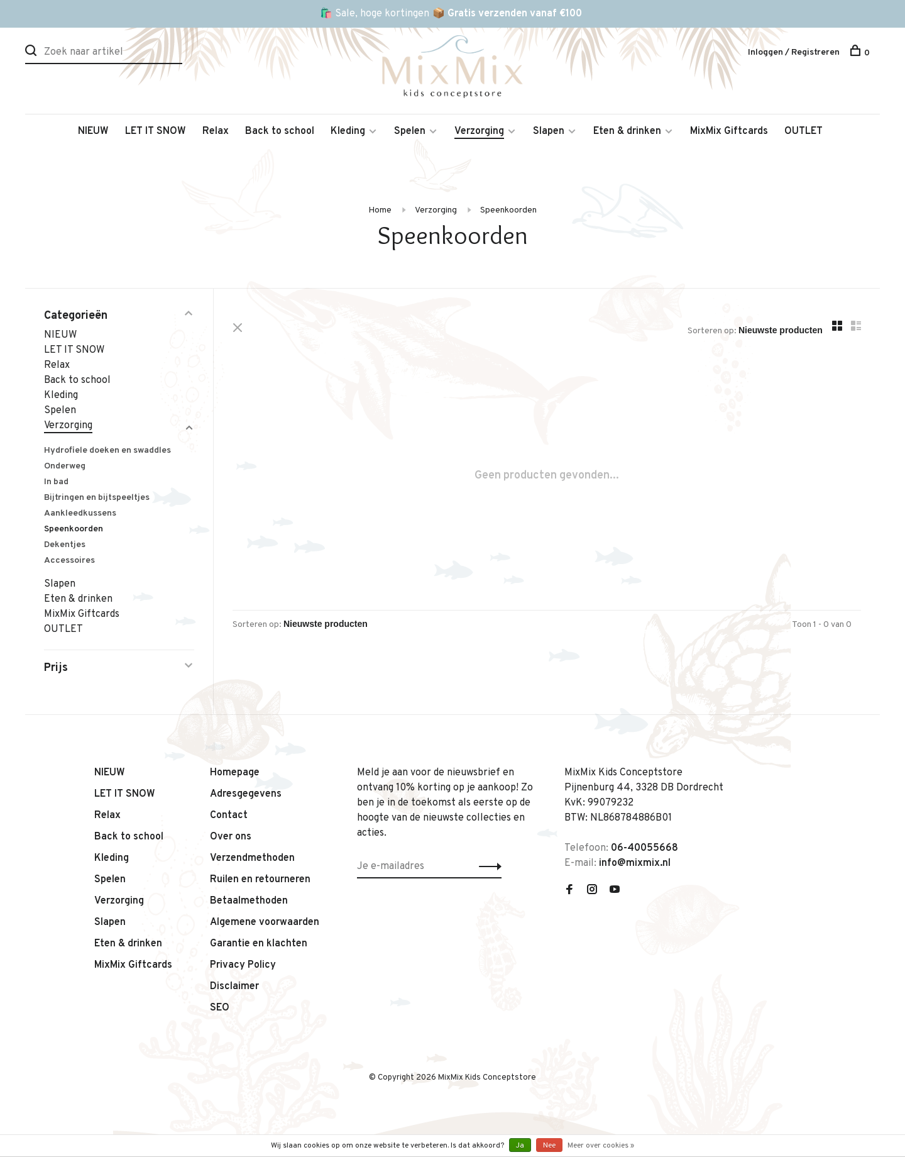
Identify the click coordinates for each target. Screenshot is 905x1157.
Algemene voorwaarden (264, 922)
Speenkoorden (508, 210)
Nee (549, 1146)
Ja (520, 1146)
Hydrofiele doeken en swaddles (107, 450)
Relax (215, 131)
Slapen (548, 131)
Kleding (348, 131)
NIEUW (93, 131)
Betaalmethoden (249, 901)
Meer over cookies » (601, 1146)
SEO (219, 1008)
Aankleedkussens (80, 513)
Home (380, 210)
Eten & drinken (627, 131)
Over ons (230, 837)
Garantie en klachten (258, 944)
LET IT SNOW (155, 131)
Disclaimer (234, 986)
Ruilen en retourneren (260, 879)
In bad (56, 482)
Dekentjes (64, 545)
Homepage (235, 773)
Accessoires (69, 560)
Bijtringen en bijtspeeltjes (97, 497)
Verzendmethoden (252, 858)
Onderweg (64, 466)
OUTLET (803, 131)
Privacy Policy (243, 965)
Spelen (409, 131)
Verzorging (479, 131)
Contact (229, 815)
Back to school (279, 131)
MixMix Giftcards (729, 131)
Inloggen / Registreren (794, 52)
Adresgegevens (246, 794)
